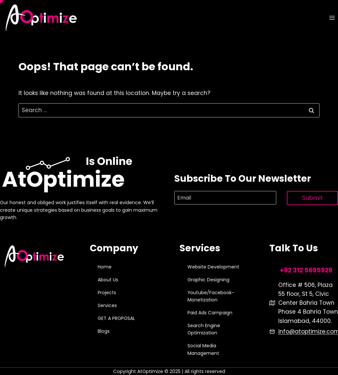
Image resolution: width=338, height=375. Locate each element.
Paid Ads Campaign (209, 312)
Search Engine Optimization (203, 329)
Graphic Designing (208, 279)
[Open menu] (332, 18)
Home (105, 267)
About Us (108, 279)
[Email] (225, 197)
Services (107, 305)
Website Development (213, 267)
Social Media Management (203, 349)
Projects (107, 292)
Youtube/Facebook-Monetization (210, 296)
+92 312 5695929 (306, 270)
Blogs (104, 331)
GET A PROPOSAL (116, 318)
